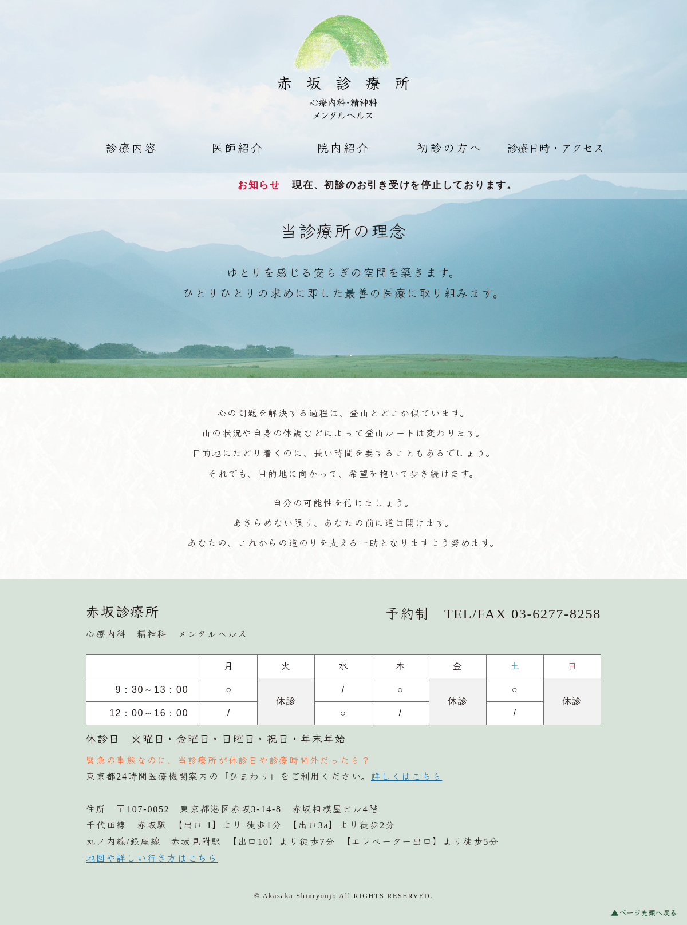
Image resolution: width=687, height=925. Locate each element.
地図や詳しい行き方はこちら (152, 858)
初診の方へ (450, 148)
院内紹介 (343, 148)
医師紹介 (237, 148)
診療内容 (131, 148)
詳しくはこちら (406, 776)
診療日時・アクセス (555, 148)
